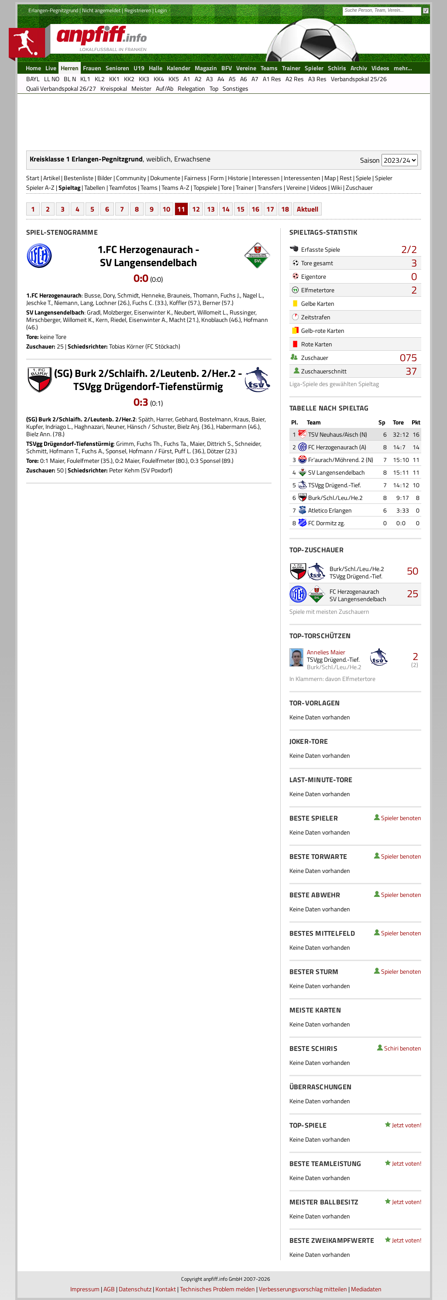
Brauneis (178, 295)
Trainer (245, 187)
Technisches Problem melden (217, 1288)
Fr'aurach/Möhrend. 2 (336, 459)
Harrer (164, 419)
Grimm (125, 443)
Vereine (296, 187)
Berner (211, 302)
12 (196, 209)
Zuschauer (359, 187)
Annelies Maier (326, 652)
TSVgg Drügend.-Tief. (334, 484)
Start (32, 177)
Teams (149, 187)
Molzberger (117, 312)
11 (181, 209)
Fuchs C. (143, 302)
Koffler (178, 302)
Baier (258, 419)
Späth (146, 419)
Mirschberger (43, 319)
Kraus (241, 419)
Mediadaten (366, 1288)
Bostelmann (215, 419)
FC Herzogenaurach (333, 447)
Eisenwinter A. (147, 319)
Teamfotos (123, 187)
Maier (197, 443)
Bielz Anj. (188, 426)
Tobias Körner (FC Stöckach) (144, 346)
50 (412, 570)
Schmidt (128, 295)
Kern (102, 319)
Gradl (93, 312)
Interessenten (302, 177)
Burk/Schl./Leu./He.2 (335, 497)
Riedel (118, 319)
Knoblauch (214, 319)
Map (330, 177)
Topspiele (205, 187)
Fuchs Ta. (175, 443)
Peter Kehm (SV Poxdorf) (140, 470)
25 (412, 593)
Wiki (336, 187)
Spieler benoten (401, 817)
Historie (238, 177)
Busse (92, 295)
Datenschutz (135, 1288)
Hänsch (137, 426)
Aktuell (307, 209)
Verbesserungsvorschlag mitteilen (303, 1288)
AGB (109, 1288)
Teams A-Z (175, 187)
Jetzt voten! (406, 1124)
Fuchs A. (92, 450)
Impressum (85, 1288)
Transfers (270, 187)
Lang (86, 302)
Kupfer (34, 426)
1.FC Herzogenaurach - (148, 249)
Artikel (51, 177)
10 (166, 209)
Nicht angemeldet (101, 10)
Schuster (163, 426)
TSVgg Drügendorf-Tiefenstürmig (148, 386)
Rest (346, 177)
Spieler (383, 177)
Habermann (231, 426)
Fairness (195, 177)
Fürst (165, 450)
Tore (226, 187)
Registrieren (137, 10)
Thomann (205, 295)
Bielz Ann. (39, 433)
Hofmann (256, 319)
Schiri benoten (402, 1048)
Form (217, 177)
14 (226, 209)
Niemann (66, 302)
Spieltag (69, 187)
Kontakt (165, 1288)
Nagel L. (253, 295)
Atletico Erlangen (330, 510)
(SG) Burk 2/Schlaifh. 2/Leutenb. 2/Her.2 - (148, 373)
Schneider (247, 443)
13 (211, 209)
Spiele (363, 177)
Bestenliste (78, 177)
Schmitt (36, 450)
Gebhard (186, 419)
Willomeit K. (78, 319)
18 (285, 209)
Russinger (242, 312)
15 (240, 209)
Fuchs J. (230, 295)
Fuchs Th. (149, 443)
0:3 (141, 401)
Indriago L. (58, 426)
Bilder (104, 177)
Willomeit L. (212, 312)
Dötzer (215, 450)
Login (161, 10)
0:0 (141, 278)
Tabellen (94, 187)
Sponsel (116, 450)
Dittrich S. (219, 443)
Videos (318, 187)
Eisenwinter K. (153, 312)
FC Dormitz (322, 522)
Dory (109, 295)
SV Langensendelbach (148, 262)
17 (270, 209)
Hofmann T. (64, 450)
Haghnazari (88, 426)
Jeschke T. (39, 302)
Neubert (184, 312)
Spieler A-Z (40, 187)
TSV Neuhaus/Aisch (333, 434)
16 (255, 209)
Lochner (106, 302)
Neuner (115, 426)
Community (131, 177)
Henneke (153, 295)
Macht (177, 319)
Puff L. (183, 450)
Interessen (266, 177)
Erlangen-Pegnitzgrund (53, 10)
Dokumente (165, 177)
